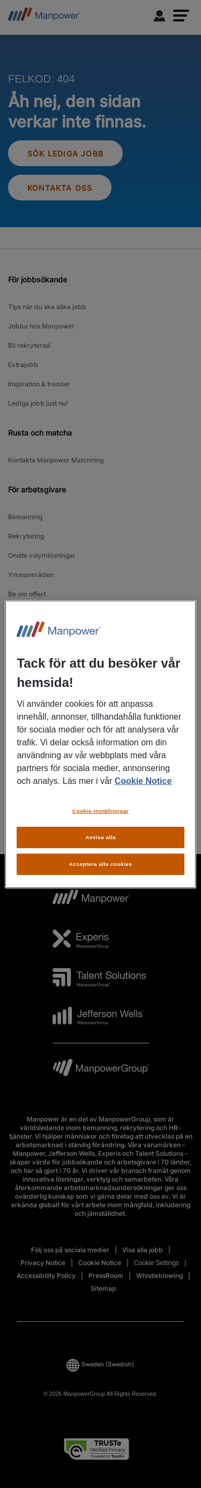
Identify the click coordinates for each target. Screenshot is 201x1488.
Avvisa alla (100, 837)
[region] (100, 744)
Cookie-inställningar (100, 811)
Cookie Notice (143, 781)
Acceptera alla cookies (100, 864)
